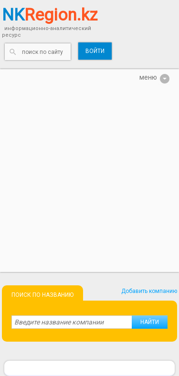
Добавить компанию (149, 291)
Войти (95, 51)
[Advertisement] (89, 182)
